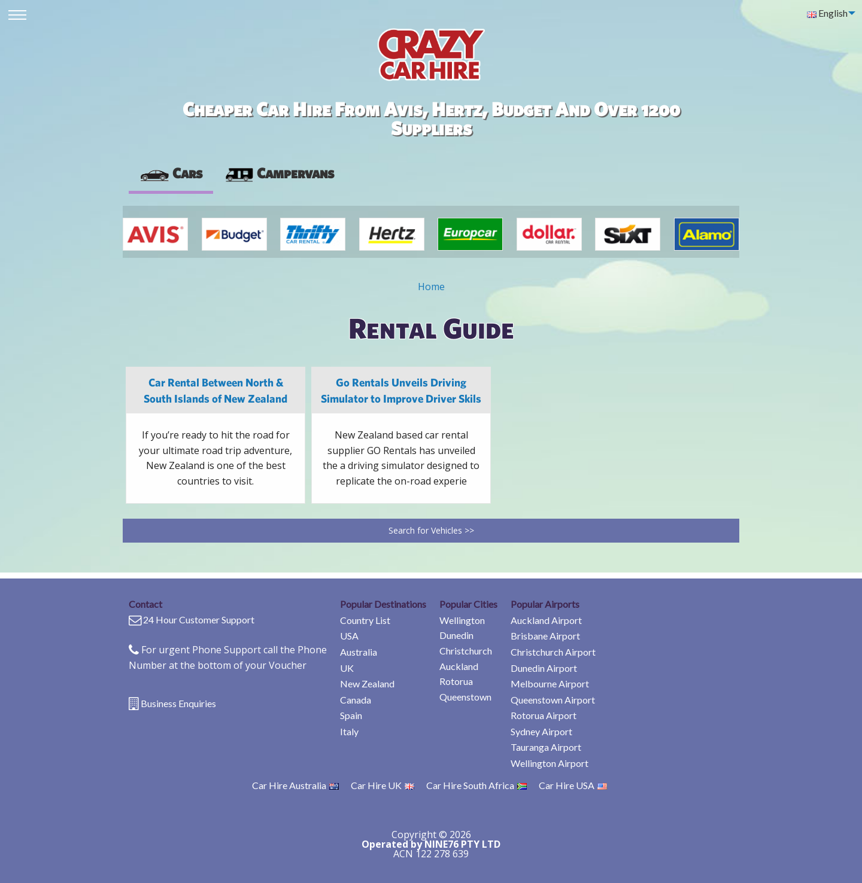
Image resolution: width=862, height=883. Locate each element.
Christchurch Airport (553, 651)
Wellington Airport (549, 763)
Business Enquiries (178, 703)
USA (349, 635)
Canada (355, 699)
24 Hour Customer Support (198, 619)
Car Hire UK (382, 785)
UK (347, 668)
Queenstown (465, 696)
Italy (349, 731)
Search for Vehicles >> (431, 530)
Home (431, 286)
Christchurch (465, 650)
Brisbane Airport (545, 635)
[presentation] (279, 173)
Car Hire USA (573, 785)
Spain (351, 715)
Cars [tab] (170, 173)
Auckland (458, 666)
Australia (358, 651)
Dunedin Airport (544, 668)
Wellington (462, 620)
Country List (365, 620)
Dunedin (456, 635)
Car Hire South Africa (476, 785)
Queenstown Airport (553, 699)
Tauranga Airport (546, 747)
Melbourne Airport (550, 683)
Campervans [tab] (279, 173)
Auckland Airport (546, 620)
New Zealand (367, 683)
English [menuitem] (827, 13)
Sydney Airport (541, 731)
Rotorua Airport (543, 715)
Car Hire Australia (295, 785)
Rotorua (456, 681)
